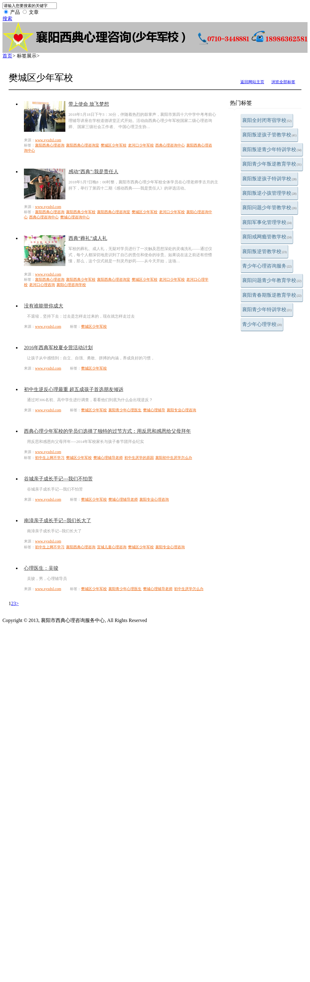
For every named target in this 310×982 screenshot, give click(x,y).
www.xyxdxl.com (48, 140)
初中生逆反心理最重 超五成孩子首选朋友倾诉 (73, 389)
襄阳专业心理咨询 (181, 410)
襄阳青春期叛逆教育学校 (272, 295)
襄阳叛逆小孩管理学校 (269, 193)
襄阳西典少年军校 (80, 212)
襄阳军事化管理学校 (267, 222)
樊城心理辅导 (154, 410)
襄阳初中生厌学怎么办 (173, 458)
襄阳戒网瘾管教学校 (267, 236)
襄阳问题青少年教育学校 (272, 280)
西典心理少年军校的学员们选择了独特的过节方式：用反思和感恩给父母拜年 (107, 431)
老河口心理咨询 (42, 285)
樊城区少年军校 (113, 145)
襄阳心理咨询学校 (71, 285)
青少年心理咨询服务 (267, 265)
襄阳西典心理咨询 (49, 145)
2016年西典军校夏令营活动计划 (58, 347)
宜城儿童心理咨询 (111, 547)
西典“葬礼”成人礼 (87, 238)
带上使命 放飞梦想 (88, 104)
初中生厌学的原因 (139, 458)
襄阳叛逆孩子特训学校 (269, 178)
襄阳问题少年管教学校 (269, 207)
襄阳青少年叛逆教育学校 (272, 163)
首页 (7, 55)
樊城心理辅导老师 (108, 458)
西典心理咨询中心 (170, 145)
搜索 (7, 18)
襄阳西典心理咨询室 (82, 145)
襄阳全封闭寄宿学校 (267, 120)
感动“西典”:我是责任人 (93, 171)
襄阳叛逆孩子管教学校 (269, 134)
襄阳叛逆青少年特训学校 (272, 149)
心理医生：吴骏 (41, 568)
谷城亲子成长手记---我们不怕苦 (58, 478)
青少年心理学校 (262, 324)
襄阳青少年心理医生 (124, 410)
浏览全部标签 (283, 82)
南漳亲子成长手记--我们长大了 (57, 520)
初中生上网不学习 (49, 458)
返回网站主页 (252, 82)
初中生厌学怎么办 (188, 589)
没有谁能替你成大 (43, 305)
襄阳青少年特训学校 (267, 309)
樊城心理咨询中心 (75, 217)
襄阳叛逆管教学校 (264, 251)
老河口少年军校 (141, 145)
